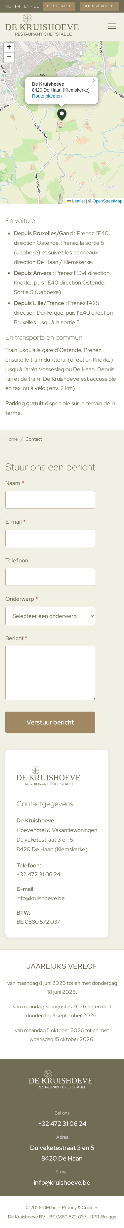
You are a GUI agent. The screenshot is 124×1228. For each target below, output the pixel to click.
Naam (12, 483)
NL (8, 6)
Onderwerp (19, 598)
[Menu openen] (112, 26)
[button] (61, 114)
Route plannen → (49, 96)
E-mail (13, 521)
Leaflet (76, 200)
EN (26, 6)
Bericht (14, 638)
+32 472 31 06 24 (39, 874)
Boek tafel (59, 6)
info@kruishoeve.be (41, 898)
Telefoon (16, 560)
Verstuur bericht (50, 722)
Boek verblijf (99, 6)
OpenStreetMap (107, 200)
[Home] (43, 26)
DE (36, 6)
